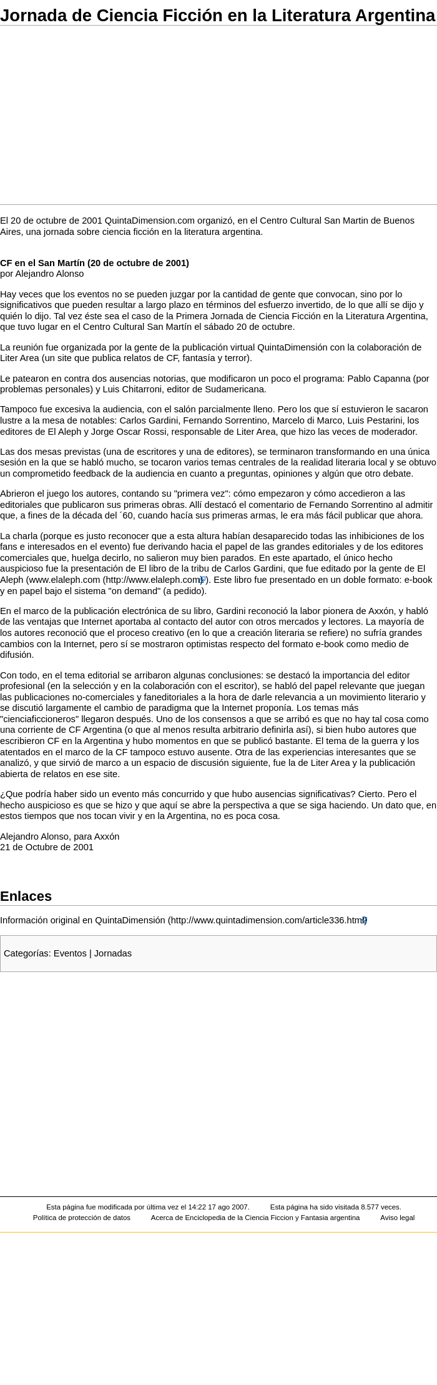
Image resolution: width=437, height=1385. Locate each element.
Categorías (26, 953)
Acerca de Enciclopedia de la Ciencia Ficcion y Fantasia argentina (255, 1217)
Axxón (381, 611)
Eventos (70, 953)
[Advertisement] (218, 114)
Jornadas (113, 953)
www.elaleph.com (64, 580)
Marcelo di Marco (307, 420)
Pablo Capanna (378, 379)
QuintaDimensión (292, 347)
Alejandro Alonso (49, 274)
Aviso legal (397, 1217)
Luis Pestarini (374, 420)
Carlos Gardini (148, 420)
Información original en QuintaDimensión (82, 920)
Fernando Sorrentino (225, 420)
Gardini (230, 611)
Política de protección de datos (81, 1217)
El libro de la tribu (174, 568)
